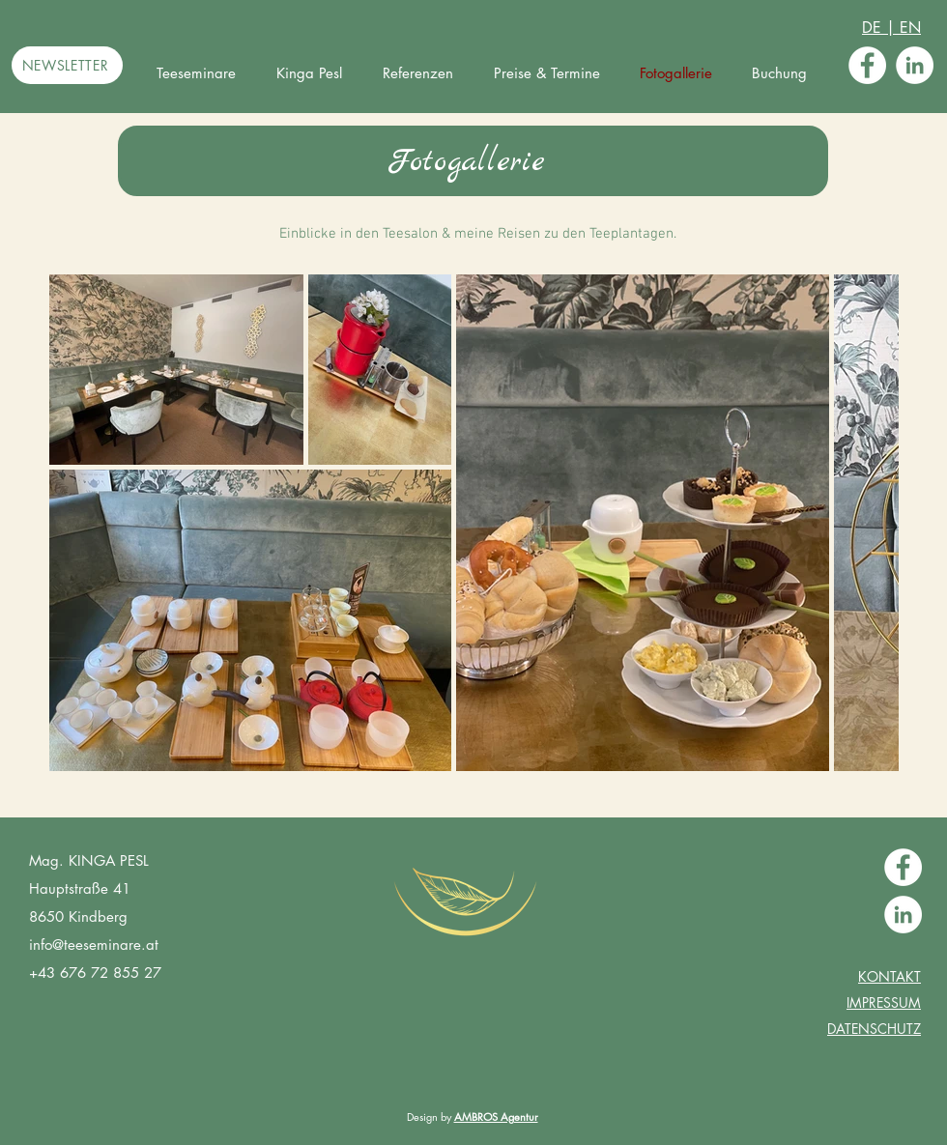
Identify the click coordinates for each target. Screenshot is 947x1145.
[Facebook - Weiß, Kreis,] (867, 65)
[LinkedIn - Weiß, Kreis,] (914, 65)
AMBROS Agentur (496, 1116)
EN (908, 27)
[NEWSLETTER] (67, 65)
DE (874, 27)
